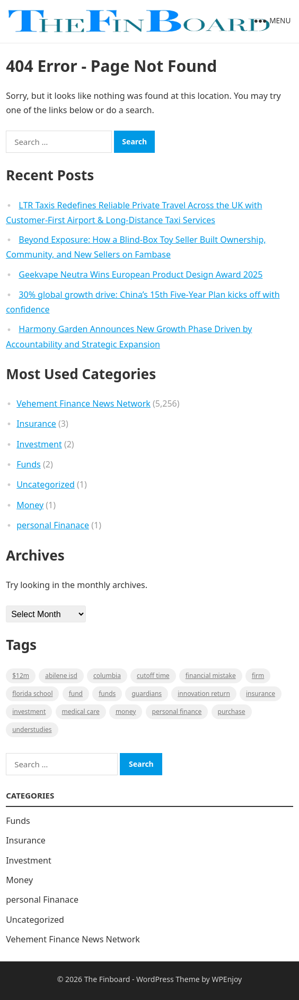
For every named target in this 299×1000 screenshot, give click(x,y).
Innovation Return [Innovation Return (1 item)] (204, 693)
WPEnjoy (227, 979)
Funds (28, 464)
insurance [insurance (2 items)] (260, 693)
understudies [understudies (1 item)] (31, 729)
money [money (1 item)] (126, 711)
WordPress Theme (168, 979)
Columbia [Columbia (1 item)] (107, 675)
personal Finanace (52, 525)
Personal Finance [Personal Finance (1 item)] (177, 711)
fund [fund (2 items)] (76, 693)
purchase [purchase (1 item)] (231, 711)
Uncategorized (45, 484)
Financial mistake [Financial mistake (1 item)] (211, 675)
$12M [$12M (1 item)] (20, 675)
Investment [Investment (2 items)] (29, 711)
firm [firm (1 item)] (258, 675)
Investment (39, 444)
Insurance (36, 423)
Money (29, 505)
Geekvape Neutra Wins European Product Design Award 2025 (140, 274)
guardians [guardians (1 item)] (146, 693)
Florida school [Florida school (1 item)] (32, 693)
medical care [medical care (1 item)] (81, 711)
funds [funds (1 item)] (107, 693)
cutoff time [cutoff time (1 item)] (153, 675)
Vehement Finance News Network (83, 403)
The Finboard (107, 979)
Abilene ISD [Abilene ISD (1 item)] (61, 675)
